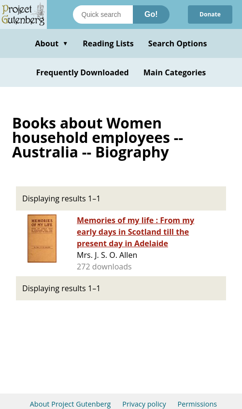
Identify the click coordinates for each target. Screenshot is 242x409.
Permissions (197, 404)
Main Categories (174, 72)
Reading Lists (108, 43)
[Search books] (103, 14)
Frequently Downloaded (82, 72)
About (51, 43)
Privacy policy (144, 404)
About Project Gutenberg (70, 404)
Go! (151, 14)
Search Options (177, 43)
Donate (210, 14)
